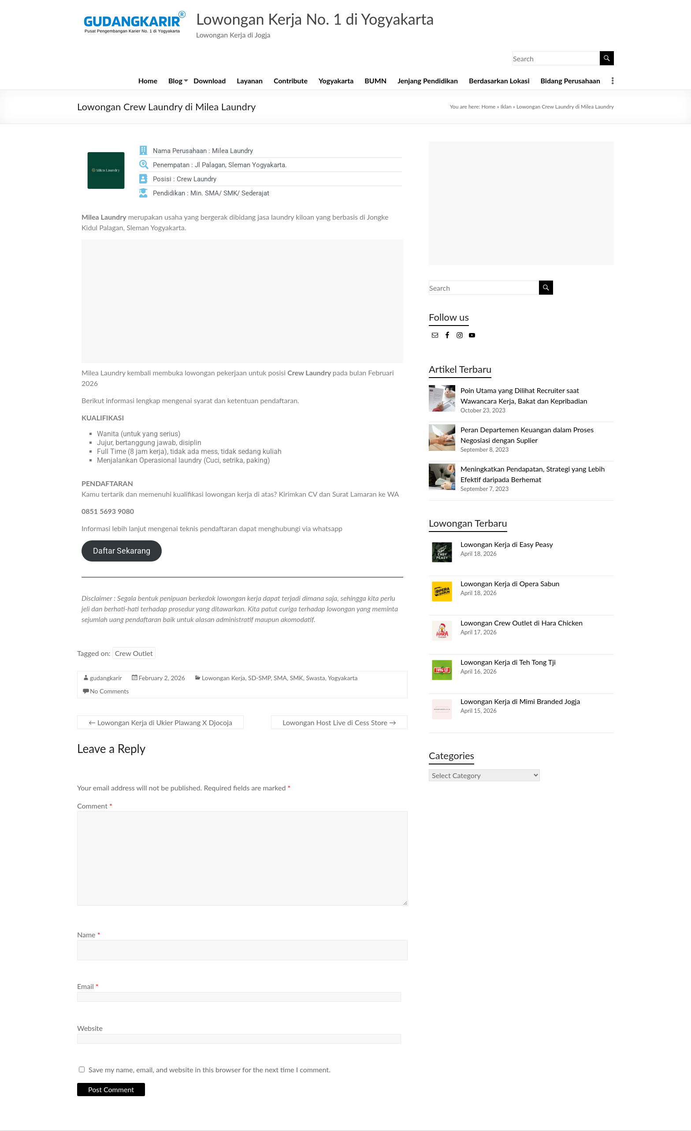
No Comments (109, 691)
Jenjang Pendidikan (428, 81)
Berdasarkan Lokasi (499, 81)
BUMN (375, 81)
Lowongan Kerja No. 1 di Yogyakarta (321, 19)
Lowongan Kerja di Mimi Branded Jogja (520, 701)
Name (88, 935)
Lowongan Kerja (223, 678)
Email (88, 986)
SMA (280, 678)
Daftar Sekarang (121, 551)
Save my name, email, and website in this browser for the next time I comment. (210, 1070)
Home (147, 81)
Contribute (291, 81)
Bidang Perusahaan (570, 81)
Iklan (506, 107)
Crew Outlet (134, 653)
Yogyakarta (336, 81)
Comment (94, 806)
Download (209, 81)
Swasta (315, 678)
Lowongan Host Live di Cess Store (339, 723)
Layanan (250, 81)
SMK (296, 678)
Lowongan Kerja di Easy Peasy (507, 544)
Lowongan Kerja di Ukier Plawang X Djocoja (160, 723)
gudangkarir (106, 678)
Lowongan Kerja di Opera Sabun (510, 584)
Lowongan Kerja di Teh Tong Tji (508, 662)
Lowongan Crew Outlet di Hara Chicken (522, 623)
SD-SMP (259, 678)
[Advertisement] (242, 301)
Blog (175, 81)
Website (90, 1028)
